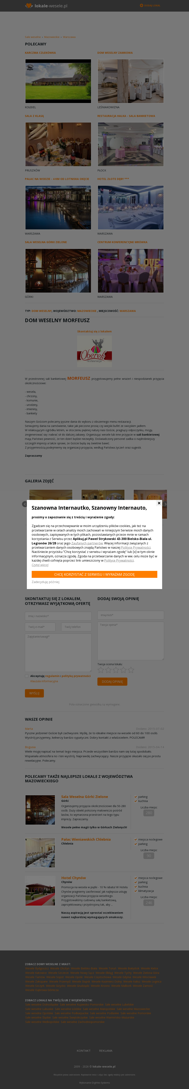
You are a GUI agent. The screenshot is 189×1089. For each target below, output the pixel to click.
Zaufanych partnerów (87, 543)
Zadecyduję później (45, 582)
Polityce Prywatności (136, 547)
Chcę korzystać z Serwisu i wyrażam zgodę (94, 574)
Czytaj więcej (40, 565)
